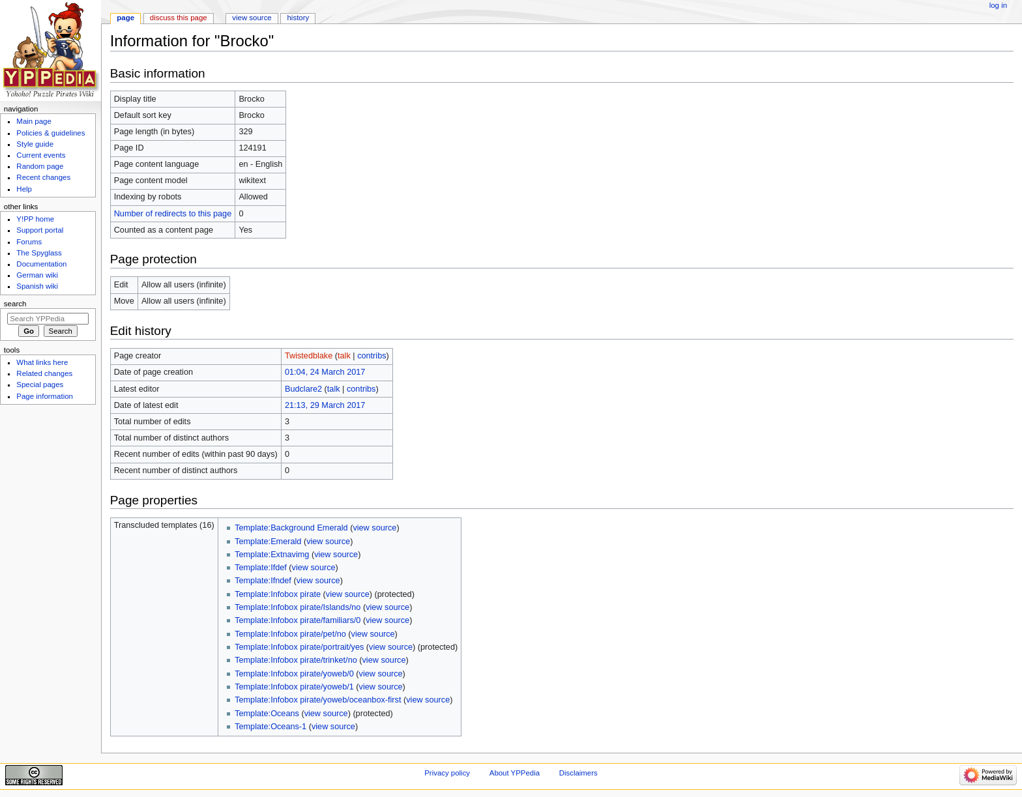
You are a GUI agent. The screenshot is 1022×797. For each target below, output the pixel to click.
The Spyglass (38, 253)
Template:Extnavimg (272, 554)
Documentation (41, 264)
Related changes (44, 373)
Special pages (39, 384)
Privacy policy (447, 773)
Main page (33, 121)
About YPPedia (514, 773)
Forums (29, 242)
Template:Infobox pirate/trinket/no (296, 660)
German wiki (37, 275)
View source (251, 18)
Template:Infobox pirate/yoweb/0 (294, 673)
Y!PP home (35, 219)
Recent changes (43, 177)
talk (344, 355)
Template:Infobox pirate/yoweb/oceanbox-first (318, 699)
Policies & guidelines (50, 133)
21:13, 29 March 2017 (325, 405)
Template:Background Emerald (291, 527)
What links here (42, 362)
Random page (39, 166)
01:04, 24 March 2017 (325, 372)
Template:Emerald (268, 541)
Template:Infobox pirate (278, 594)
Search (15, 304)
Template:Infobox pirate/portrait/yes (299, 647)
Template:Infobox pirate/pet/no (290, 634)
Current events (40, 155)
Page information (44, 396)
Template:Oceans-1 (270, 726)
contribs (371, 355)
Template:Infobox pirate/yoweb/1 (294, 686)
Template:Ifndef (263, 580)
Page (125, 18)
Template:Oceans (267, 713)
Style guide (34, 144)
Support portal (39, 230)
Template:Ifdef (261, 567)
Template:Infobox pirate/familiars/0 (297, 620)
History (298, 18)
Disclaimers (578, 773)
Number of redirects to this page (173, 213)
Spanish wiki (37, 286)
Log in (998, 5)
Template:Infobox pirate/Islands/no (297, 607)
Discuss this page (178, 18)
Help (24, 189)
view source (374, 527)
